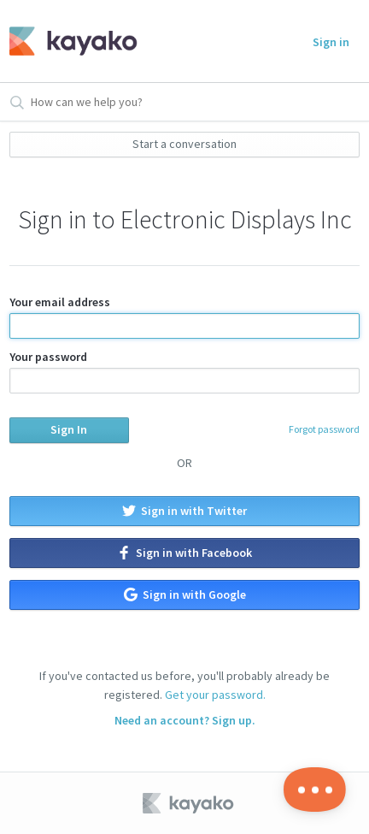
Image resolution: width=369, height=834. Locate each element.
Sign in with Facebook (184, 552)
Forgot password (324, 429)
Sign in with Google (185, 594)
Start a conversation (184, 143)
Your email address (184, 316)
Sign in (331, 42)
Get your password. (215, 694)
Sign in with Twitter (184, 510)
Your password (184, 371)
